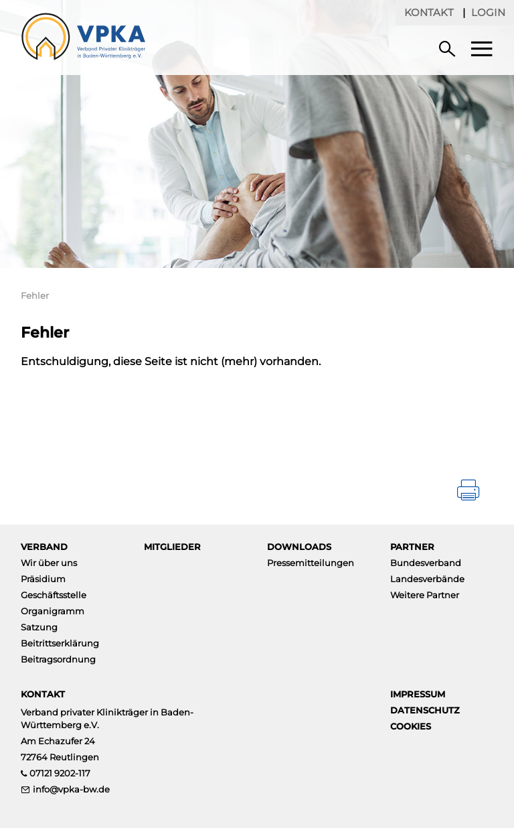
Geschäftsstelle (53, 595)
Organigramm (52, 611)
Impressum (417, 694)
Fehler (35, 295)
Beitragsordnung (58, 659)
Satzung (39, 627)
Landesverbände (427, 578)
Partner (412, 546)
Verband (44, 546)
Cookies (410, 726)
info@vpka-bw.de (71, 789)
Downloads (299, 546)
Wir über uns (49, 562)
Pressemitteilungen (310, 562)
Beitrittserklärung (60, 643)
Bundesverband (425, 562)
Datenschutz (425, 710)
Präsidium (43, 578)
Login (488, 12)
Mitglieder (172, 546)
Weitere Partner (424, 595)
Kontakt (429, 12)
